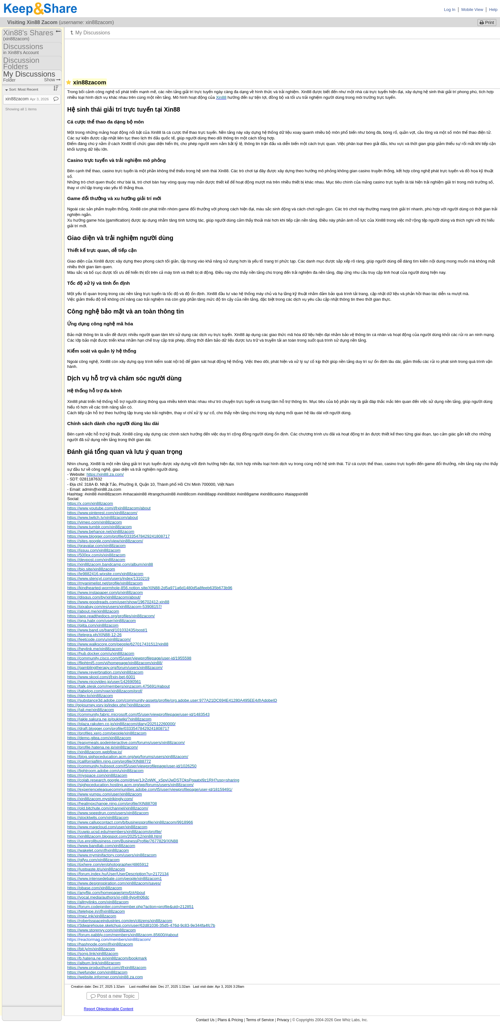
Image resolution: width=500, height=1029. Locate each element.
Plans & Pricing (230, 1020)
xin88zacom (27, 98)
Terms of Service (260, 1020)
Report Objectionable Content (108, 1009)
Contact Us (205, 1020)
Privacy (283, 1020)
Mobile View (472, 9)
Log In (449, 9)
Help (493, 9)
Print (487, 22)
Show (52, 79)
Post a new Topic (113, 996)
